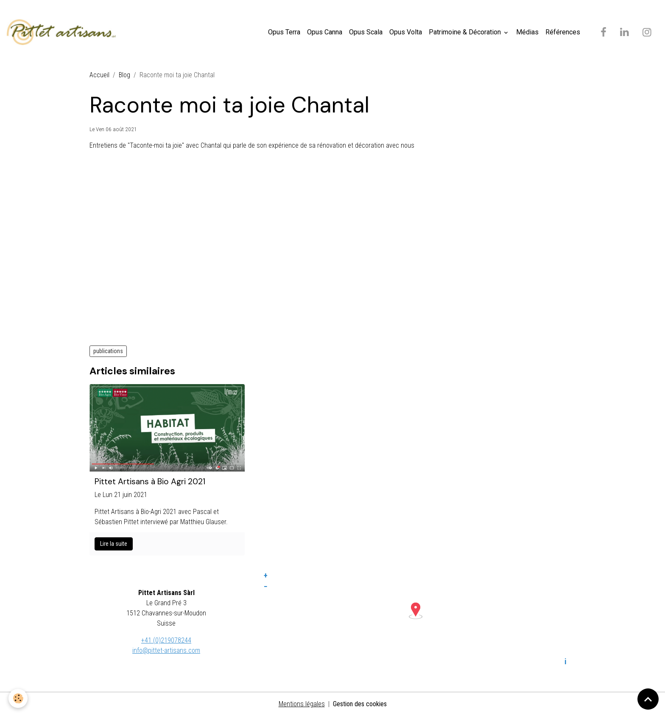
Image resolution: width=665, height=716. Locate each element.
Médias (527, 32)
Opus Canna (324, 32)
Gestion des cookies (360, 704)
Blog (124, 75)
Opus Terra (284, 32)
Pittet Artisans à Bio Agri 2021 (150, 481)
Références (562, 32)
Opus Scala (366, 32)
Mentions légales (302, 704)
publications (108, 351)
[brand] (63, 32)
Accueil (99, 75)
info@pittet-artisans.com (166, 650)
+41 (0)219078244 (166, 640)
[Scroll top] (648, 699)
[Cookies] (18, 698)
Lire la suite (113, 543)
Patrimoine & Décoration (466, 32)
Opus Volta (405, 32)
